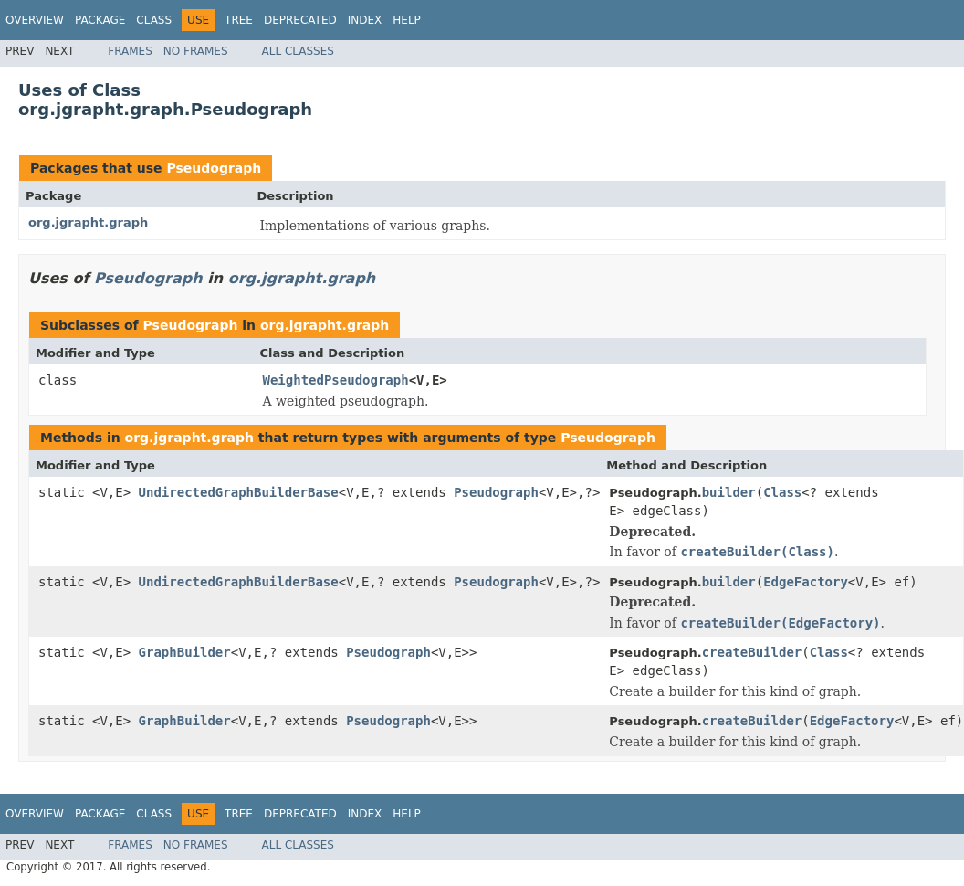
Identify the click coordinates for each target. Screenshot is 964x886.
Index (365, 20)
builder (729, 492)
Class (154, 20)
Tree (239, 20)
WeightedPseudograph (336, 380)
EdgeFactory (805, 582)
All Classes (298, 51)
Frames (130, 51)
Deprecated (300, 20)
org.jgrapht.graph (88, 222)
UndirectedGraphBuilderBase (239, 492)
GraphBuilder (185, 652)
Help (407, 20)
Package (100, 20)
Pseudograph (213, 168)
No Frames (195, 51)
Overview (34, 20)
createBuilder (752, 652)
